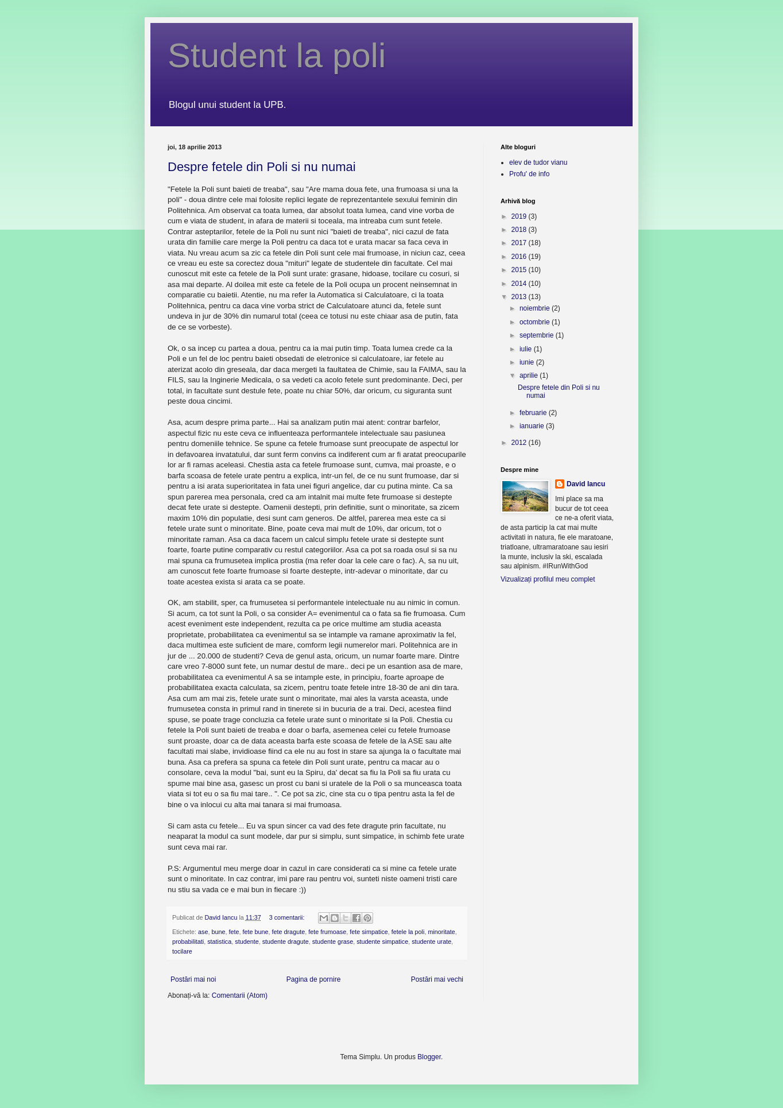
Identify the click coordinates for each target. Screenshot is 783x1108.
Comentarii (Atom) (240, 995)
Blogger (429, 1057)
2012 (520, 443)
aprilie (530, 375)
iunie (528, 362)
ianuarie (533, 426)
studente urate (431, 941)
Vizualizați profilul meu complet (548, 579)
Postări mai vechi (437, 979)
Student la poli (277, 55)
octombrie (536, 322)
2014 (520, 284)
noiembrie (536, 308)
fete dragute (288, 931)
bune (218, 931)
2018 (520, 230)
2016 (520, 257)
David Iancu (586, 484)
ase (203, 931)
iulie (527, 349)
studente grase (332, 941)
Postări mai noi (193, 979)
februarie (534, 413)
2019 (520, 216)
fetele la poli (408, 931)
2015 (520, 270)
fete (233, 931)
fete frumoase (327, 931)
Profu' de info (529, 174)
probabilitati (188, 941)
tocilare (182, 951)
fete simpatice (369, 931)
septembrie (538, 335)
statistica (219, 941)
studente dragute (285, 941)
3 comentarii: (288, 917)
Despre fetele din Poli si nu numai (262, 167)
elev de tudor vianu (538, 162)
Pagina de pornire (313, 979)
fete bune (255, 931)
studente (246, 941)
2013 (520, 297)
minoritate (441, 931)
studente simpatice (382, 941)
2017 (520, 243)
